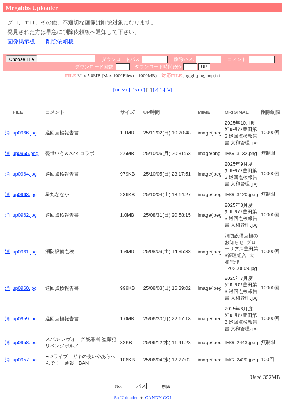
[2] (155, 90)
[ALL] (139, 90)
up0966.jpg (25, 133)
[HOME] (122, 90)
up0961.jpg (25, 252)
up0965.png (25, 153)
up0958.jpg (25, 342)
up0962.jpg (25, 215)
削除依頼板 (60, 41)
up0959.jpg (25, 318)
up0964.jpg (25, 174)
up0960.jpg (25, 288)
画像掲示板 (21, 41)
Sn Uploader (126, 397)
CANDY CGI (158, 397)
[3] (162, 90)
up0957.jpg (25, 359)
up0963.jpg (25, 194)
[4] (169, 90)
